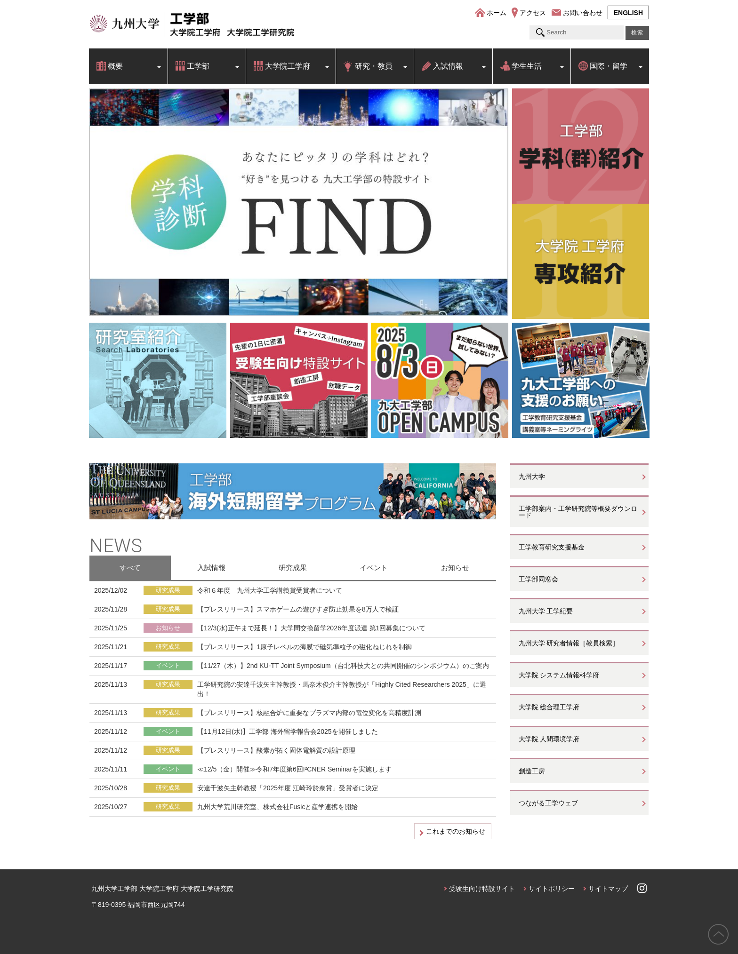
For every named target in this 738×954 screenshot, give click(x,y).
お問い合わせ (582, 12)
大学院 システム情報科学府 (559, 675)
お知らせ (455, 568)
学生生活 (527, 66)
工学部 (198, 66)
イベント (374, 568)
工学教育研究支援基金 (552, 547)
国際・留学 (608, 66)
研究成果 (293, 568)
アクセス (533, 12)
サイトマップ (608, 888)
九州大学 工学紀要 (546, 611)
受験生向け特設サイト (482, 888)
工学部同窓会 (538, 579)
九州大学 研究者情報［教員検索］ (569, 643)
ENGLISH (628, 12)
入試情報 (448, 66)
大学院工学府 (287, 66)
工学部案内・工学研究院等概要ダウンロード (578, 512)
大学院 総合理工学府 (549, 707)
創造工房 (532, 771)
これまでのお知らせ (455, 831)
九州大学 (532, 476)
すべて (130, 568)
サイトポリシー (552, 888)
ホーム (496, 12)
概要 (115, 66)
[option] (298, 202)
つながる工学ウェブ (548, 803)
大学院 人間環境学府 (549, 739)
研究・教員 (374, 66)
